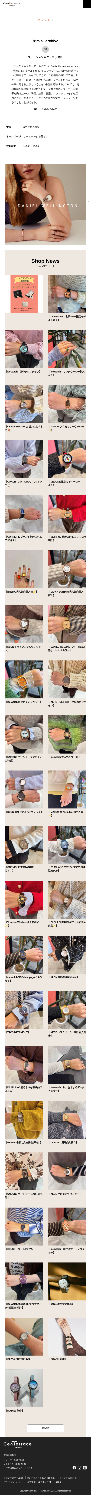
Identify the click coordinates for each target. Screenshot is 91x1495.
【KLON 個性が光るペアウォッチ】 (24, 812)
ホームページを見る (35, 136)
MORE (45, 1428)
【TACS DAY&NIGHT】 (17, 1032)
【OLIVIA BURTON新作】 (18, 1359)
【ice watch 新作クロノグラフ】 (23, 371)
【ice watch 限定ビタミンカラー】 (23, 702)
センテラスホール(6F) (14, 1478)
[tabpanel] (45, 204)
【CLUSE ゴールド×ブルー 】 (21, 1249)
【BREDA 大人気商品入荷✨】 (21, 591)
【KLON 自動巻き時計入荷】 (63, 977)
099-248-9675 (49, 109)
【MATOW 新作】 (14, 1410)
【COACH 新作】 (57, 1359)
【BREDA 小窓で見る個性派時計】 (23, 1142)
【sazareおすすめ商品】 (61, 1304)
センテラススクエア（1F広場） (42, 1478)
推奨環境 (31, 1482)
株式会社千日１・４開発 (49, 1482)
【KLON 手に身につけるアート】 (66, 1194)
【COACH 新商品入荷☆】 (63, 1142)
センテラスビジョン (68, 1478)
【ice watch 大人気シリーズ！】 (65, 757)
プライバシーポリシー (14, 1482)
